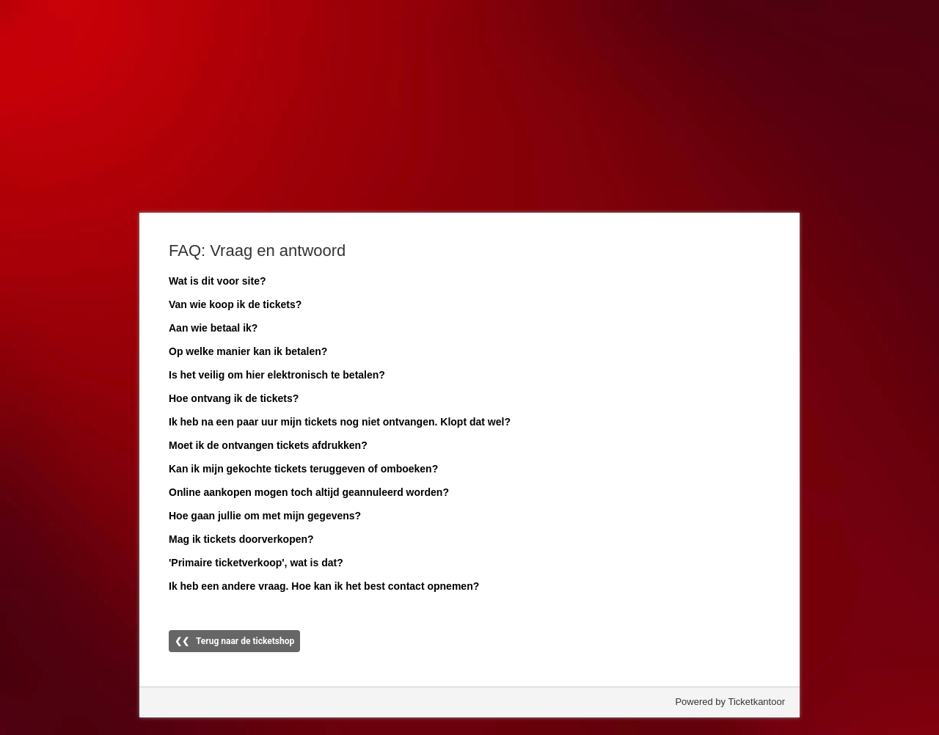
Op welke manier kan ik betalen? (248, 351)
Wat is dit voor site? (217, 281)
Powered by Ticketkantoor (730, 701)
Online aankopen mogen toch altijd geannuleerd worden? (309, 492)
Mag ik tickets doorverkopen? (241, 539)
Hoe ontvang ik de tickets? (234, 398)
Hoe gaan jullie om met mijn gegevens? (265, 516)
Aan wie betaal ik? (213, 328)
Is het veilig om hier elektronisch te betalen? (277, 375)
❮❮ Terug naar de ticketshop (234, 641)
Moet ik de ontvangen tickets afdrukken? (268, 445)
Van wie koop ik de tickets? (235, 304)
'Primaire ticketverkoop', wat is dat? (256, 562)
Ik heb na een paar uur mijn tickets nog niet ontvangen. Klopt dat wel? (340, 422)
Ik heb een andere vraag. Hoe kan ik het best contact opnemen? (324, 586)
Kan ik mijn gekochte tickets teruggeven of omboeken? (303, 469)
